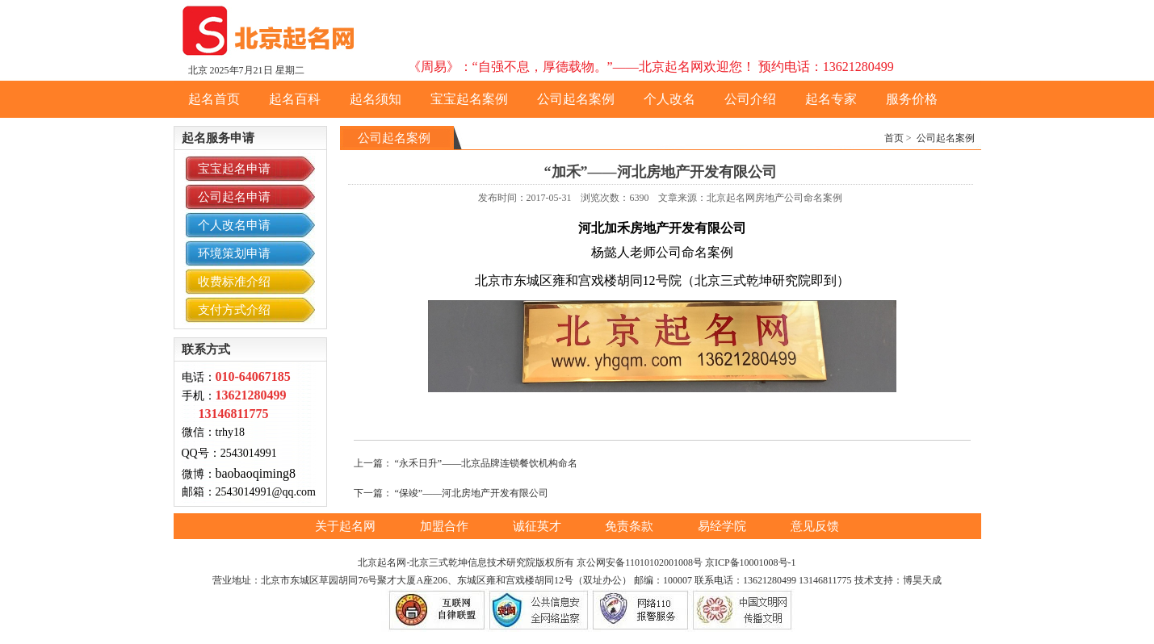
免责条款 (631, 526)
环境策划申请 (234, 253)
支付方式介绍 (234, 309)
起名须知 (375, 99)
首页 (894, 138)
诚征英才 (538, 526)
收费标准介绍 (234, 281)
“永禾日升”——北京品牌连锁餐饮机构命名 (486, 463)
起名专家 (831, 99)
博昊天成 (922, 580)
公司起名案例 (576, 99)
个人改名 (669, 99)
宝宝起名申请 (234, 168)
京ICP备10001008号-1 (750, 562)
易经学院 (723, 526)
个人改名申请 (234, 225)
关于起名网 (347, 526)
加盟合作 (446, 526)
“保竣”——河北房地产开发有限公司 (472, 493)
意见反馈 (815, 526)
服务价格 (912, 99)
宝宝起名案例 (469, 99)
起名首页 (214, 99)
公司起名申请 (234, 196)
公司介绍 (750, 99)
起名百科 (295, 99)
